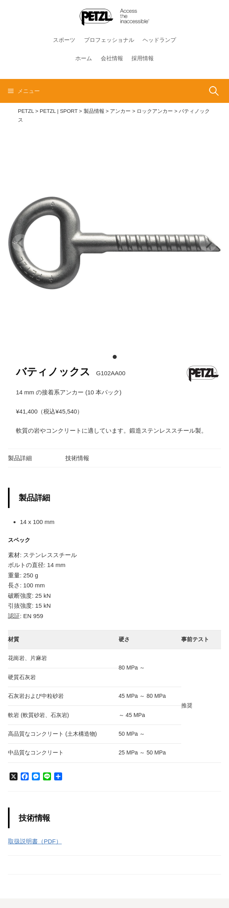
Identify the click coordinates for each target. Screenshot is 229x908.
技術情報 (77, 458)
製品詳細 (20, 458)
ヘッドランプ (159, 40)
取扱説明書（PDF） (35, 841)
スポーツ (64, 40)
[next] (208, 243)
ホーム (83, 58)
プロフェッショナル (109, 40)
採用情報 (142, 58)
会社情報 (112, 58)
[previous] (21, 243)
